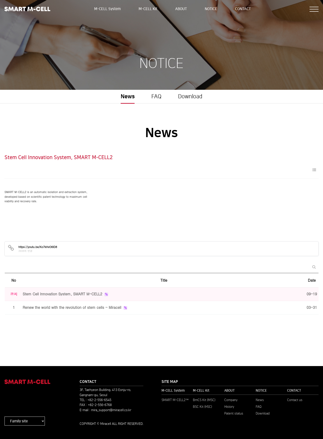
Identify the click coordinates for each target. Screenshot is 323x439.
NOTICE (211, 9)
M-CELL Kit (148, 9)
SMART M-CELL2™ (175, 400)
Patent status (233, 413)
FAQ (156, 96)
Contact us (294, 400)
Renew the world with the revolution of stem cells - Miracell (72, 307)
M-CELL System (107, 9)
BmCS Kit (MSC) (204, 400)
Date (312, 280)
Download (190, 96)
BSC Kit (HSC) (202, 406)
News (128, 96)
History (229, 406)
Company (231, 400)
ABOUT (181, 9)
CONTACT (243, 9)
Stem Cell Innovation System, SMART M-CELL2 (63, 293)
